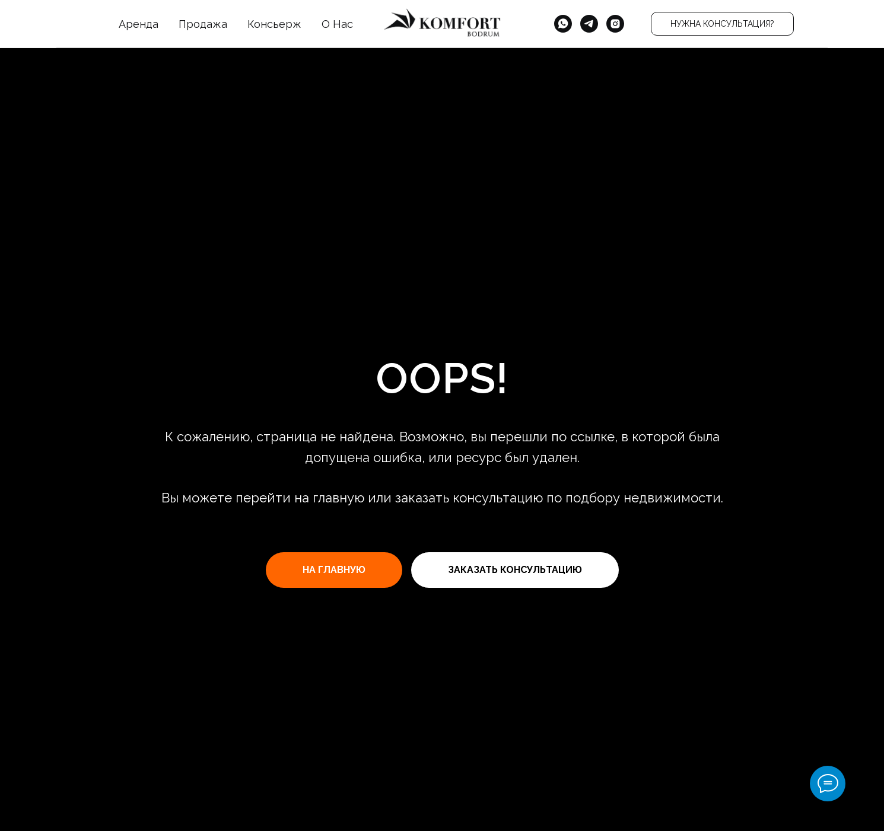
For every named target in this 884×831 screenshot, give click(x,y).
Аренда (138, 24)
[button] (722, 24)
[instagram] (615, 24)
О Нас (337, 24)
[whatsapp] (563, 24)
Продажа (203, 24)
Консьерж (274, 24)
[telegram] (589, 24)
